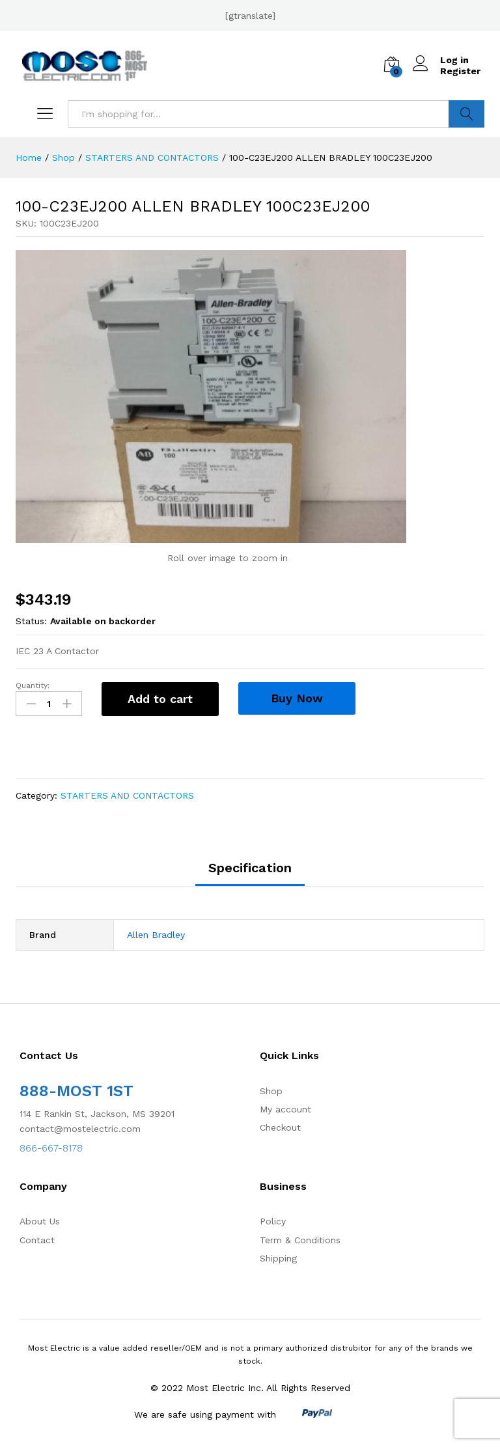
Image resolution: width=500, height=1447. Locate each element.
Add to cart (160, 699)
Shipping (278, 1258)
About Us (40, 1221)
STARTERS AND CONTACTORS (127, 795)
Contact (37, 1240)
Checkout (280, 1127)
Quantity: (32, 685)
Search (466, 114)
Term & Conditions (300, 1240)
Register (460, 71)
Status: (31, 621)
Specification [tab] (250, 867)
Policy (273, 1221)
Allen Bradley (156, 935)
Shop (271, 1091)
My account (285, 1109)
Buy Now (297, 698)
